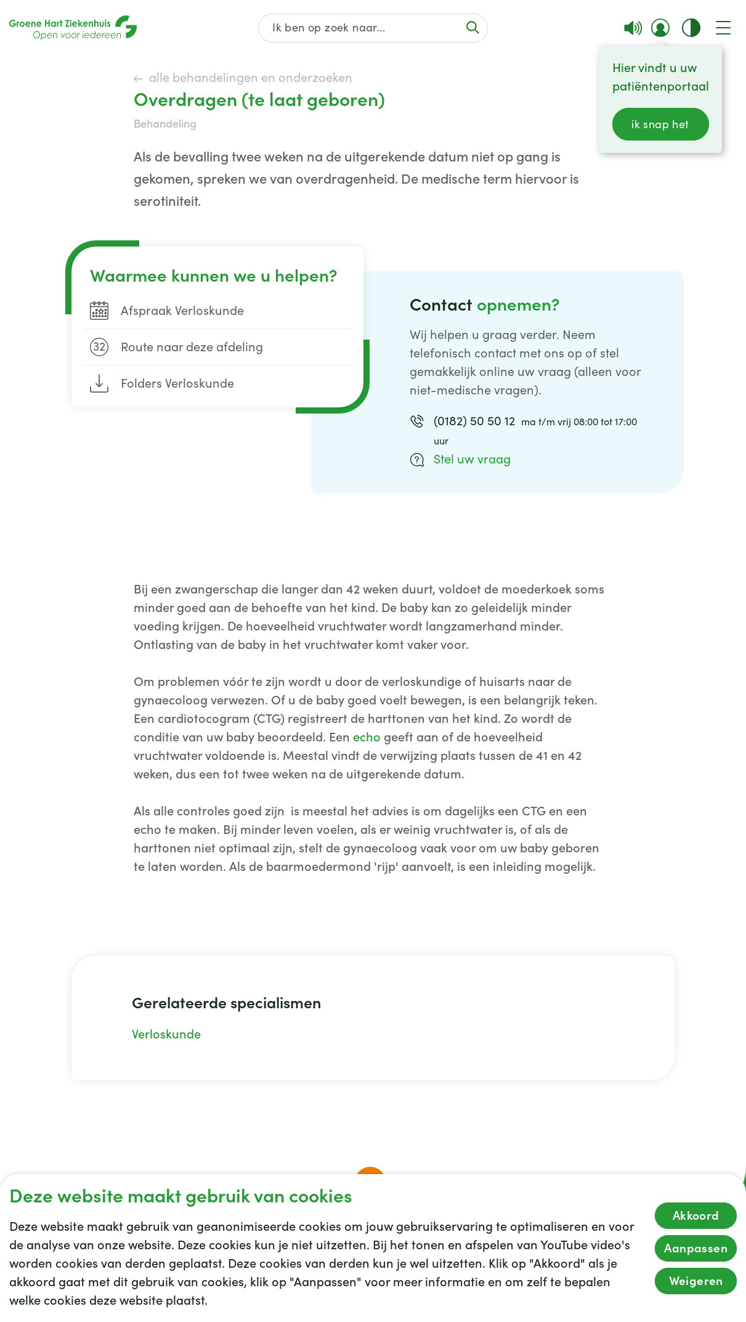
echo (367, 737)
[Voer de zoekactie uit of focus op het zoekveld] (472, 27)
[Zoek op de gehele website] (373, 28)
